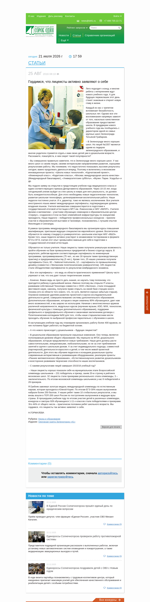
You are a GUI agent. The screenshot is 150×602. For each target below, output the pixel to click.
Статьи (77, 35)
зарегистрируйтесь (60, 476)
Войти (116, 16)
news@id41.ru (88, 20)
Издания (41, 16)
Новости (64, 35)
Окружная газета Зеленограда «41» (57, 421)
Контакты (70, 16)
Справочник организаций (100, 35)
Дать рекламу (146, 301)
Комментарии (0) (114, 524)
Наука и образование (49, 419)
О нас (31, 16)
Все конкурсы (110, 599)
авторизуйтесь (108, 473)
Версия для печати (111, 427)
